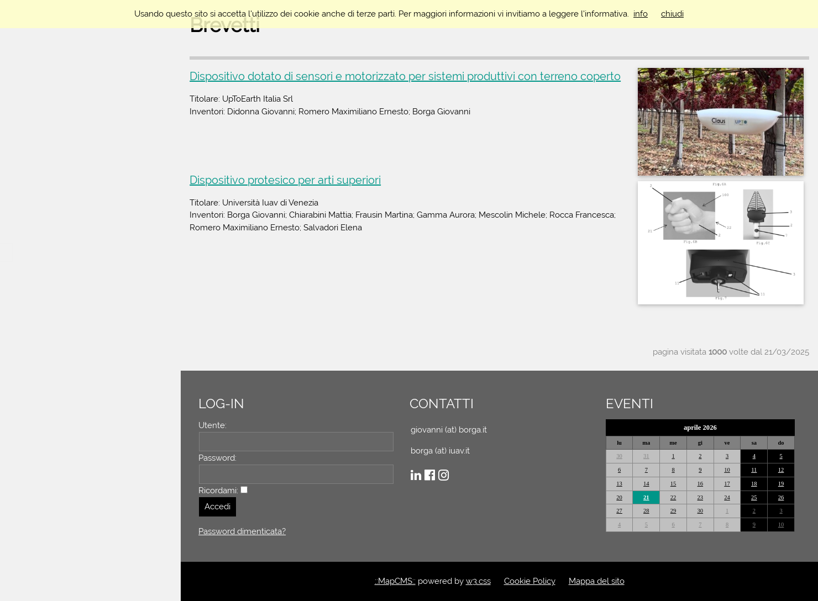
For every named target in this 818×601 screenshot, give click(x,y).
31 (647, 456)
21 (647, 497)
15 (673, 484)
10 (728, 470)
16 (701, 484)
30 (620, 456)
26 (781, 497)
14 (647, 484)
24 (728, 497)
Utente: (214, 425)
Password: (219, 458)
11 (754, 470)
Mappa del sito (597, 581)
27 (620, 511)
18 (754, 484)
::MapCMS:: (395, 581)
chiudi (672, 14)
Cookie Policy (530, 581)
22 (673, 497)
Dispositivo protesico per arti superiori (286, 180)
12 (781, 470)
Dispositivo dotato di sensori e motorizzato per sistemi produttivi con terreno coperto (406, 76)
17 (728, 484)
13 (620, 484)
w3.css (478, 581)
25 (754, 497)
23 (701, 497)
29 (673, 511)
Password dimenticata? (243, 531)
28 (647, 511)
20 (620, 497)
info (640, 14)
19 (781, 484)
